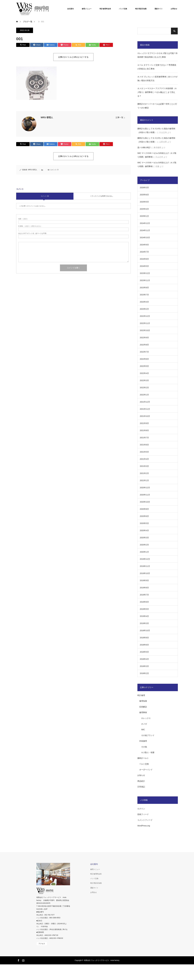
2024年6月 (144, 259)
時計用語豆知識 (140, 9)
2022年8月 (144, 345)
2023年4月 (144, 302)
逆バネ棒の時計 (144, 147)
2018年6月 (144, 645)
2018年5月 (144, 652)
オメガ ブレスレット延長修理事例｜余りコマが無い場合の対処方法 (157, 79)
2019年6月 (144, 602)
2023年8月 (144, 287)
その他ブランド (147, 735)
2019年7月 (144, 595)
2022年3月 (144, 380)
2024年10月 (145, 237)
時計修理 (141, 695)
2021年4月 (144, 459)
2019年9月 (144, 580)
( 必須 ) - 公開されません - (30, 226)
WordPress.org (143, 826)
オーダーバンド (146, 770)
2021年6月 (144, 445)
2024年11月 (145, 230)
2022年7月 (144, 352)
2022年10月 (145, 330)
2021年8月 (144, 430)
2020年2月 (144, 545)
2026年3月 (144, 187)
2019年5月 (144, 609)
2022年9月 (144, 337)
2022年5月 (144, 366)
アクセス (42, 944)
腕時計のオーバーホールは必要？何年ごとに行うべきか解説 (157, 106)
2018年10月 (145, 630)
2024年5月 (144, 266)
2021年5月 (144, 452)
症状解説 (143, 707)
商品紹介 (141, 781)
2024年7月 (144, 252)
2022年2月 (144, 387)
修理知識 (143, 701)
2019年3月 (144, 623)
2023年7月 (144, 295)
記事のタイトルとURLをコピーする (73, 57)
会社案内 (70, 9)
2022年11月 (145, 323)
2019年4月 (144, 616)
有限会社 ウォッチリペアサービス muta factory (101, 960)
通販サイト (159, 9)
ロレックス (146, 718)
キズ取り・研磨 (147, 752)
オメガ (144, 724)
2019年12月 (145, 559)
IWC (143, 729)
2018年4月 (144, 659)
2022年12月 (145, 316)
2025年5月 (144, 202)
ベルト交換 (144, 764)
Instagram (23, 960)
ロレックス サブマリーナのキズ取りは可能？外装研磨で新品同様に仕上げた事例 (157, 55)
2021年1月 (144, 480)
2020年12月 (145, 488)
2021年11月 (145, 409)
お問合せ (174, 9)
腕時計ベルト (143, 758)
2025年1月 (144, 216)
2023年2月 (144, 309)
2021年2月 (144, 473)
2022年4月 (144, 373)
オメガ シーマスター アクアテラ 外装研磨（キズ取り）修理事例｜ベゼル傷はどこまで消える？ (157, 92)
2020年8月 (144, 509)
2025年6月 (144, 195)
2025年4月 (144, 209)
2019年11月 (145, 566)
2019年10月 (145, 573)
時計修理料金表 (105, 9)
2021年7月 (144, 437)
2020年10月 (145, 502)
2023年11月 (145, 280)
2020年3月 (144, 538)
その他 (144, 747)
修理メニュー (86, 9)
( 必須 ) (22, 219)
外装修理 (143, 741)
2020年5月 (144, 523)
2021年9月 (144, 423)
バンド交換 (123, 9)
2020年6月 (144, 516)
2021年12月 (145, 402)
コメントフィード (145, 820)
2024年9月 (144, 245)
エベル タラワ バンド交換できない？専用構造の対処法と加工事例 (156, 67)
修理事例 (143, 712)
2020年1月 (144, 552)
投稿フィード (143, 814)
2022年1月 (144, 395)
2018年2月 (144, 673)
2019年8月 (144, 588)
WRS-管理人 (47, 117)
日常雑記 (141, 787)
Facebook (18, 960)
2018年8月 (144, 638)
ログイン (141, 809)
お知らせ (141, 775)
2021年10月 (145, 416)
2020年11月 (145, 495)
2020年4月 (144, 530)
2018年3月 (144, 666)
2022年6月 (144, 359)
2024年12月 (145, 223)
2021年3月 (144, 466)
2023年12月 (145, 273)
